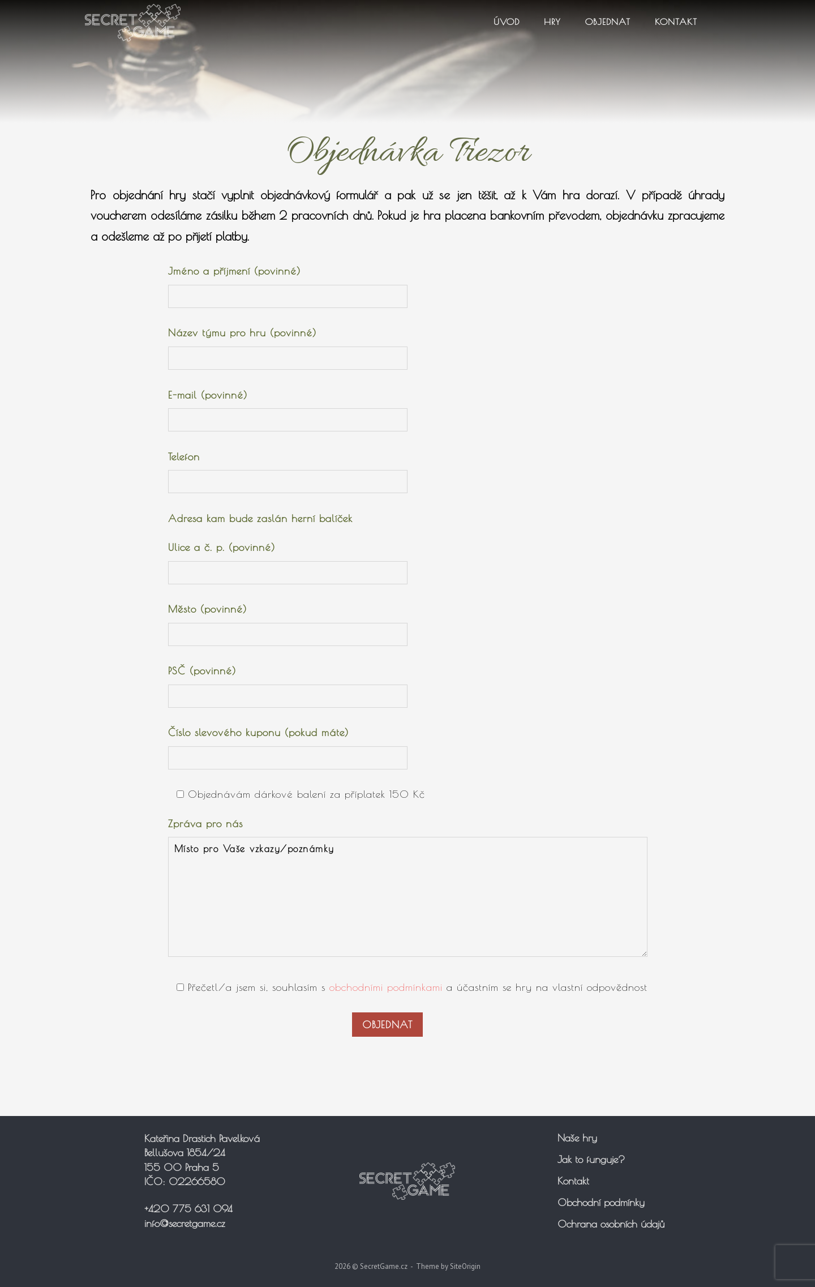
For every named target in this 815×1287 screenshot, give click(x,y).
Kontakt (676, 21)
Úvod (507, 21)
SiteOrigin (465, 1266)
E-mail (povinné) (288, 407)
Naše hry (577, 1138)
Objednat (607, 21)
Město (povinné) (288, 621)
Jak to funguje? (591, 1159)
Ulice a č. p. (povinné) (288, 560)
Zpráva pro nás (407, 891)
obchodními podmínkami (386, 987)
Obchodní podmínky (601, 1202)
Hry (552, 21)
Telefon (288, 469)
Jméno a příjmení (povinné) (288, 283)
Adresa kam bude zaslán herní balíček (260, 518)
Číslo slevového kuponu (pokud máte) (288, 745)
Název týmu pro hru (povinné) (288, 345)
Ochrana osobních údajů (610, 1224)
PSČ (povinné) (288, 683)
